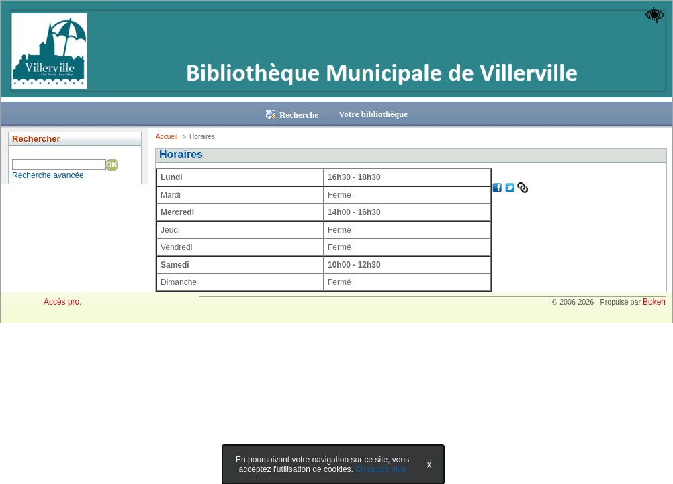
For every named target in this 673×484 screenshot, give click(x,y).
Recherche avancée (48, 175)
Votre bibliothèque (373, 114)
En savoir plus (380, 469)
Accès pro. (63, 302)
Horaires (181, 154)
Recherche (291, 115)
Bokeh (654, 302)
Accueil (166, 136)
